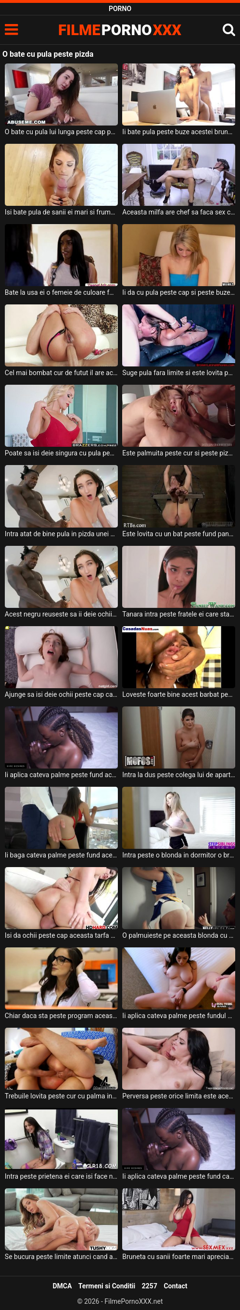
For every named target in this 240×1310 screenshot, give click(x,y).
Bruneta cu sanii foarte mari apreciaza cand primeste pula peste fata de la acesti (178, 1256)
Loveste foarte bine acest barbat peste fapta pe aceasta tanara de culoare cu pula (178, 694)
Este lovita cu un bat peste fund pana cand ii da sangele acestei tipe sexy (178, 534)
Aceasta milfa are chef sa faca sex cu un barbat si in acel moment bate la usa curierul (178, 212)
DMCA (62, 1286)
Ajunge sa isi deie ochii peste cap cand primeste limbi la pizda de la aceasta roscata (61, 694)
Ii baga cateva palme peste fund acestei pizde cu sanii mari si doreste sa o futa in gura (61, 855)
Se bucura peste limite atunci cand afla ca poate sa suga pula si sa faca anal (61, 1256)
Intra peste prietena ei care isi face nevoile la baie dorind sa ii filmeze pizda (61, 1176)
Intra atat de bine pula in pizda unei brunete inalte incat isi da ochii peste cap (61, 534)
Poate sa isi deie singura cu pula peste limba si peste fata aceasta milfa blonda (61, 453)
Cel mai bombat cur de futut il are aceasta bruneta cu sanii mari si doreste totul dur (61, 373)
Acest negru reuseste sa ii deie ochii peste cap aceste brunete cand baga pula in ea (61, 614)
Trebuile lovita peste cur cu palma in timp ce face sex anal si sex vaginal (61, 1096)
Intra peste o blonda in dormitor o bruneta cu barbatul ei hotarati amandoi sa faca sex (178, 855)
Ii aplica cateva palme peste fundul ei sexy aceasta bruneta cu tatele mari (178, 1016)
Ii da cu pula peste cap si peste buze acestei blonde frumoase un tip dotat (178, 292)
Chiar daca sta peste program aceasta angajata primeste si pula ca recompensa (61, 1016)
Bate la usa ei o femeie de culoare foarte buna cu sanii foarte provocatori (61, 292)
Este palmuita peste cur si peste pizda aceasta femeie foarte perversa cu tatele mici (178, 453)
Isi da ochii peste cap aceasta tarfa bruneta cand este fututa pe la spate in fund (61, 935)
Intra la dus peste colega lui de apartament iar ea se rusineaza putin (178, 775)
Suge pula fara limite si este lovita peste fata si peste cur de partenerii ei (178, 373)
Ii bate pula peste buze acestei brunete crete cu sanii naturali (178, 132)
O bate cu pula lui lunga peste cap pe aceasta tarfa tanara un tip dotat (61, 132)
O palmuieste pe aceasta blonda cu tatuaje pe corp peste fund (178, 935)
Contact (175, 1286)
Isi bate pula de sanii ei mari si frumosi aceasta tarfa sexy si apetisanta (61, 212)
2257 (149, 1286)
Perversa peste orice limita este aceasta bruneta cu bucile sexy (178, 1096)
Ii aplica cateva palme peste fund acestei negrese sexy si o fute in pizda (61, 775)
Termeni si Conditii (106, 1286)
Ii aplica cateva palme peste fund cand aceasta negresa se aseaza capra (178, 1176)
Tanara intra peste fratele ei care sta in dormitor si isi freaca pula (178, 614)
